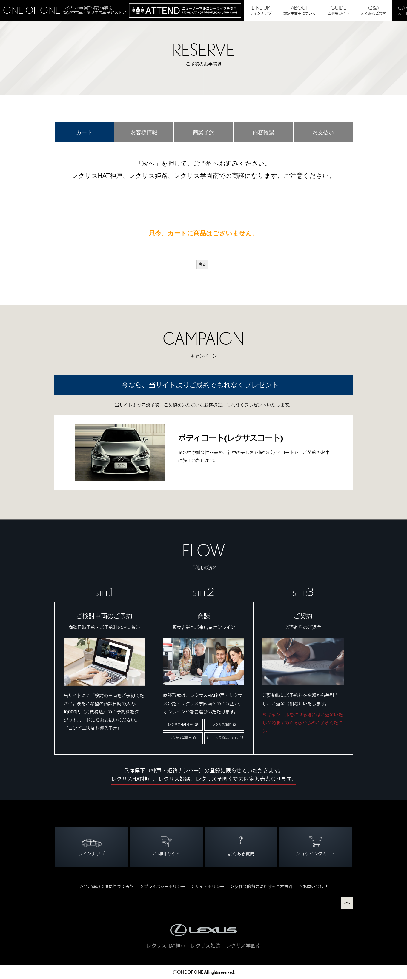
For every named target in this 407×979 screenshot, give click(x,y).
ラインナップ (260, 10)
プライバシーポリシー (164, 886)
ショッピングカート (316, 846)
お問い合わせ (315, 886)
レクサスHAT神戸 (180, 725)
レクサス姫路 (221, 725)
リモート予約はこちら (221, 738)
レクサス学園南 (180, 738)
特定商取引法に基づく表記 (109, 886)
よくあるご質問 (373, 10)
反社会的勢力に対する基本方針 (263, 886)
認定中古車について (299, 10)
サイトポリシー (209, 886)
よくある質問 (241, 846)
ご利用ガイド (338, 10)
